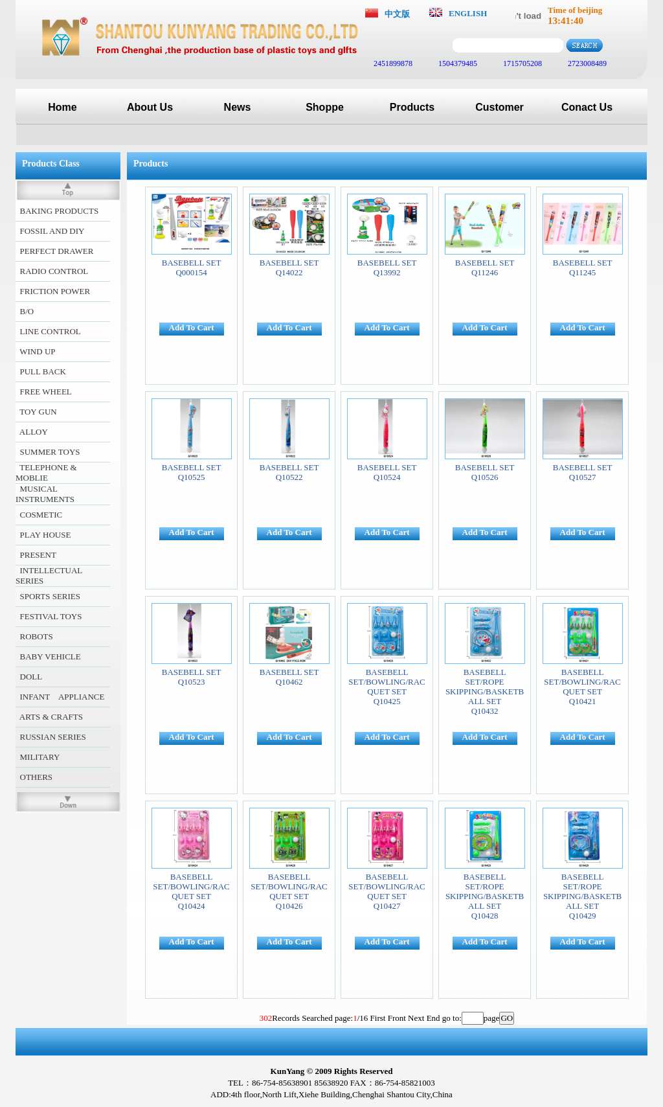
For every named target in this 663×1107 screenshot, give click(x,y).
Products (412, 107)
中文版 (397, 14)
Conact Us (586, 107)
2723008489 (586, 63)
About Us (150, 107)
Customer (499, 107)
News (237, 107)
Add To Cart (191, 327)
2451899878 (392, 63)
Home (62, 107)
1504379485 (456, 63)
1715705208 (521, 63)
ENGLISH (468, 13)
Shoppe (325, 107)
